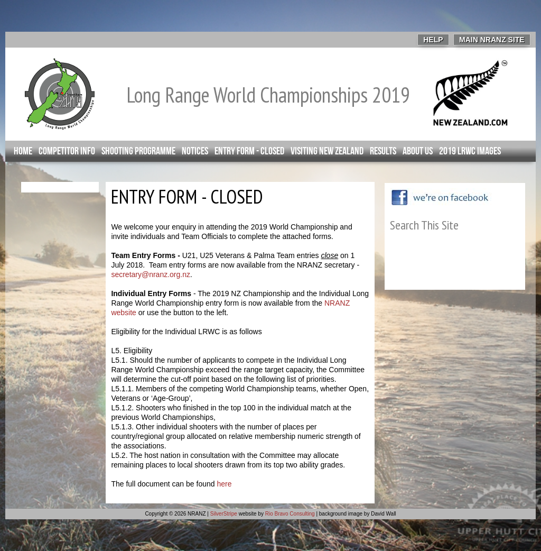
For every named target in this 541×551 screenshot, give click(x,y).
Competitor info (67, 151)
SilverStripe (223, 514)
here (224, 484)
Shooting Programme (138, 151)
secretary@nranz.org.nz (150, 274)
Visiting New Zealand (327, 151)
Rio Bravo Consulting (290, 514)
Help (433, 39)
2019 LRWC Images (470, 151)
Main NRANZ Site (492, 39)
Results (383, 151)
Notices (195, 151)
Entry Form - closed (249, 151)
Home (23, 151)
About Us (418, 151)
